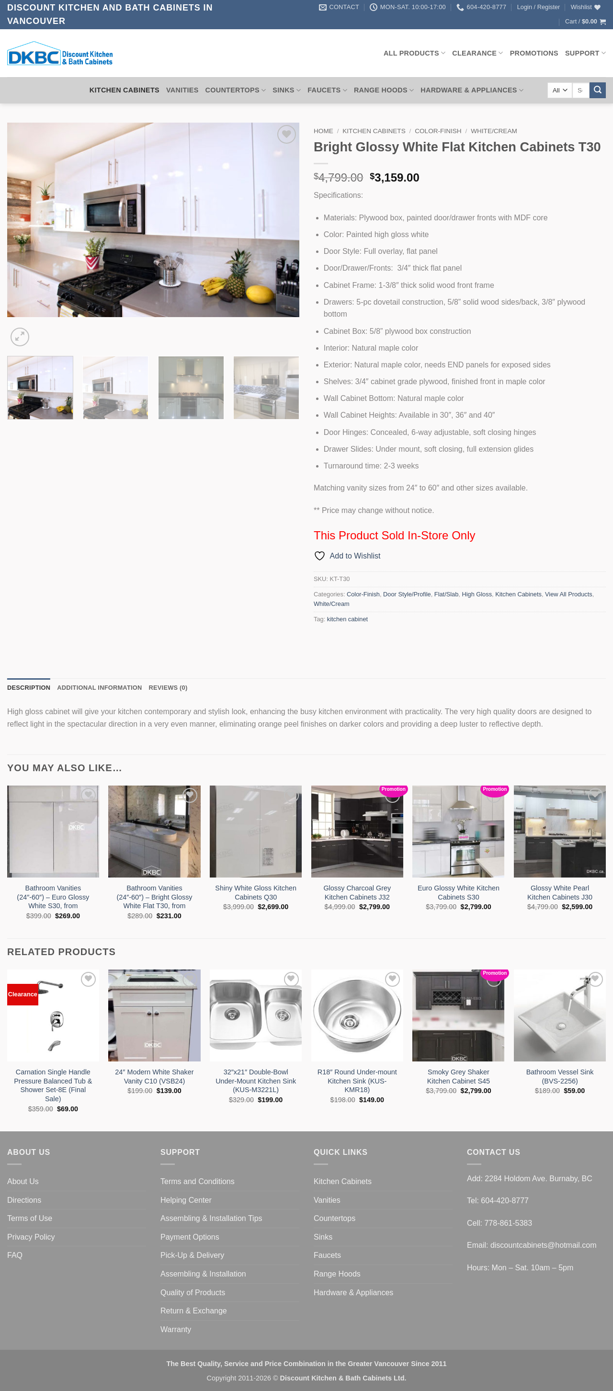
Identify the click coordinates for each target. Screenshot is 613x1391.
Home (323, 131)
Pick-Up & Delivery (192, 1255)
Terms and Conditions (197, 1181)
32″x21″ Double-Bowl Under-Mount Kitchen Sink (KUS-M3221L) (256, 1081)
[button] (538, 7)
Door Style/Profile (407, 594)
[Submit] (598, 90)
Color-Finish (438, 131)
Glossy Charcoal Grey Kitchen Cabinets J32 (357, 892)
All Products (414, 52)
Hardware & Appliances (471, 90)
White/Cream (494, 131)
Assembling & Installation (203, 1274)
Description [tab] (28, 687)
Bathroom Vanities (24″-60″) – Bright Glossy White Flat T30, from (154, 897)
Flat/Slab (446, 594)
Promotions (534, 53)
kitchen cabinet (347, 619)
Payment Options (189, 1237)
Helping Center (186, 1200)
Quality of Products (192, 1292)
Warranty (175, 1329)
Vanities (182, 90)
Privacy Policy (31, 1237)
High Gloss (477, 594)
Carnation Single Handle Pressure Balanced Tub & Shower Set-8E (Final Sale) (53, 1085)
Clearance (477, 52)
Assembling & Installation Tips (211, 1218)
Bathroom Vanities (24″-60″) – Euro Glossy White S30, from (53, 897)
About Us (23, 1181)
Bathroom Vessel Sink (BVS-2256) (560, 1076)
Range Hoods (384, 90)
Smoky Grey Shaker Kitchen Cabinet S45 (458, 1076)
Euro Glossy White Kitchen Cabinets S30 (458, 892)
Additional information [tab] (99, 687)
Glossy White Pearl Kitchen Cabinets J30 (559, 892)
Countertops (235, 90)
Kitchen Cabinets (124, 90)
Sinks (286, 90)
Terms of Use (29, 1218)
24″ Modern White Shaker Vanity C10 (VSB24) (154, 1076)
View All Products (568, 594)
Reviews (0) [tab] (167, 687)
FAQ (15, 1255)
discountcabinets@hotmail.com (543, 1245)
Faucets (327, 90)
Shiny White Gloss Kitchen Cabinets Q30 (255, 892)
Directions (24, 1200)
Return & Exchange (193, 1311)
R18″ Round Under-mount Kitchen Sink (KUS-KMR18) (357, 1081)
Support (585, 52)
